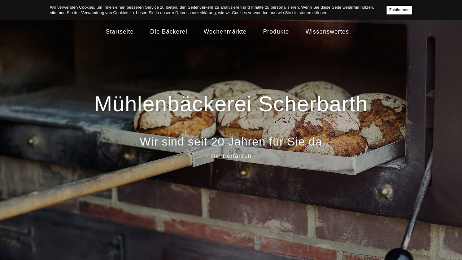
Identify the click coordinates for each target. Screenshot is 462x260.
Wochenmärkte (225, 32)
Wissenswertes (327, 32)
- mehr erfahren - (231, 156)
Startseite (120, 32)
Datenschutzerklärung (195, 12)
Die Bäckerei (168, 32)
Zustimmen (399, 10)
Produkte (276, 32)
